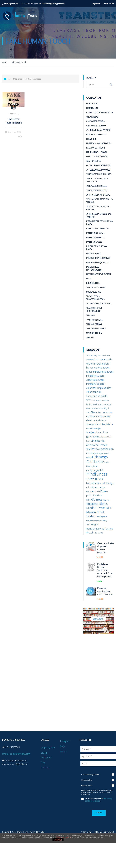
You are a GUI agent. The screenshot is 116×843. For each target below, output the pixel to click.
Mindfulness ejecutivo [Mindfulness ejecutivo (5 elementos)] (96, 476)
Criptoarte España (95, 121)
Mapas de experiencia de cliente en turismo (105, 591)
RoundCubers (92, 283)
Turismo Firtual (94, 320)
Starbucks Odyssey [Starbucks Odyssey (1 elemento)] (100, 521)
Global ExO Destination (98, 165)
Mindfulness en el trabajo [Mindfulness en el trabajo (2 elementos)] (99, 483)
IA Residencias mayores (98, 170)
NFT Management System (98, 274)
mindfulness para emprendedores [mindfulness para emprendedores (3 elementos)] (97, 501)
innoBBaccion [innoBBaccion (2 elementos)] (93, 412)
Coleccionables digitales (99, 112)
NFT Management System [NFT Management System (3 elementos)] (99, 512)
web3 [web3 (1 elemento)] (95, 533)
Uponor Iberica (94, 333)
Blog (43, 762)
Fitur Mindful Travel (96, 152)
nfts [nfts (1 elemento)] (98, 517)
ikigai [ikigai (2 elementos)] (106, 408)
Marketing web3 (94, 242)
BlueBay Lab (92, 108)
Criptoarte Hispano (96, 126)
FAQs (62, 746)
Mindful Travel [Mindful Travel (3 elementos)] (95, 508)
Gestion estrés (93, 161)
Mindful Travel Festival (98, 258)
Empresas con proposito (98, 143)
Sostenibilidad (93, 292)
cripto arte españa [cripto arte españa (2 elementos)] (102, 359)
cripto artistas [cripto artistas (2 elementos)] (94, 363)
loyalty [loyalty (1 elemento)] (106, 462)
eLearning (91, 139)
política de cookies (63, 837)
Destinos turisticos (96, 135)
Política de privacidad (104, 832)
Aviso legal (86, 832)
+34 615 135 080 (31, 4)
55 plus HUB (91, 104)
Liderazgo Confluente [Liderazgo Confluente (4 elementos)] (97, 459)
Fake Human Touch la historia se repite (13, 123)
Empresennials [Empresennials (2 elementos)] (93, 391)
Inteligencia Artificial (98, 195)
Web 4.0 (90, 337)
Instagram (65, 741)
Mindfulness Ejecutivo (97, 262)
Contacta (45, 767)
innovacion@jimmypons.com (53, 4)
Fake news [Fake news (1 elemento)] (96, 400)
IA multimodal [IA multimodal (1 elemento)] (98, 408)
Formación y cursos (96, 157)
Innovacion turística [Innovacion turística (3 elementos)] (99, 424)
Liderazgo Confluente (97, 229)
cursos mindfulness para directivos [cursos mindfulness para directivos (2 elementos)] (100, 375)
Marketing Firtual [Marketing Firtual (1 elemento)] (91, 466)
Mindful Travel (94, 254)
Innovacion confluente (98, 174)
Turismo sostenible (96, 329)
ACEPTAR (58, 840)
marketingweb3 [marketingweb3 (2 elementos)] (94, 470)
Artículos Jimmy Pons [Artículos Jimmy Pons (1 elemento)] (93, 356)
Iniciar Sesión (109, 4)
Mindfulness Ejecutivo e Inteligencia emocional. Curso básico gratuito (105, 570)
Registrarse (96, 4)
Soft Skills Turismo (96, 287)
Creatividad (92, 117)
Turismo (90, 315)
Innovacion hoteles (96, 186)
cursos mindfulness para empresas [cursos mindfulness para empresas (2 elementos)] (95, 383)
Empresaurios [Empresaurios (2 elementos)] (104, 387)
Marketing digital (95, 233)
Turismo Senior (94, 324)
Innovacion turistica (97, 190)
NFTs (88, 279)
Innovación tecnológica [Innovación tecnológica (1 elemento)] (93, 429)
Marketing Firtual (95, 237)
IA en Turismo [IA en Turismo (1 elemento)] (104, 404)
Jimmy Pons (13, 114)
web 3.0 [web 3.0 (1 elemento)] (100, 533)
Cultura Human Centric (98, 130)
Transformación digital (98, 304)
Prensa (63, 751)
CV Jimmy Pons (48, 747)
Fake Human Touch (95, 148)
